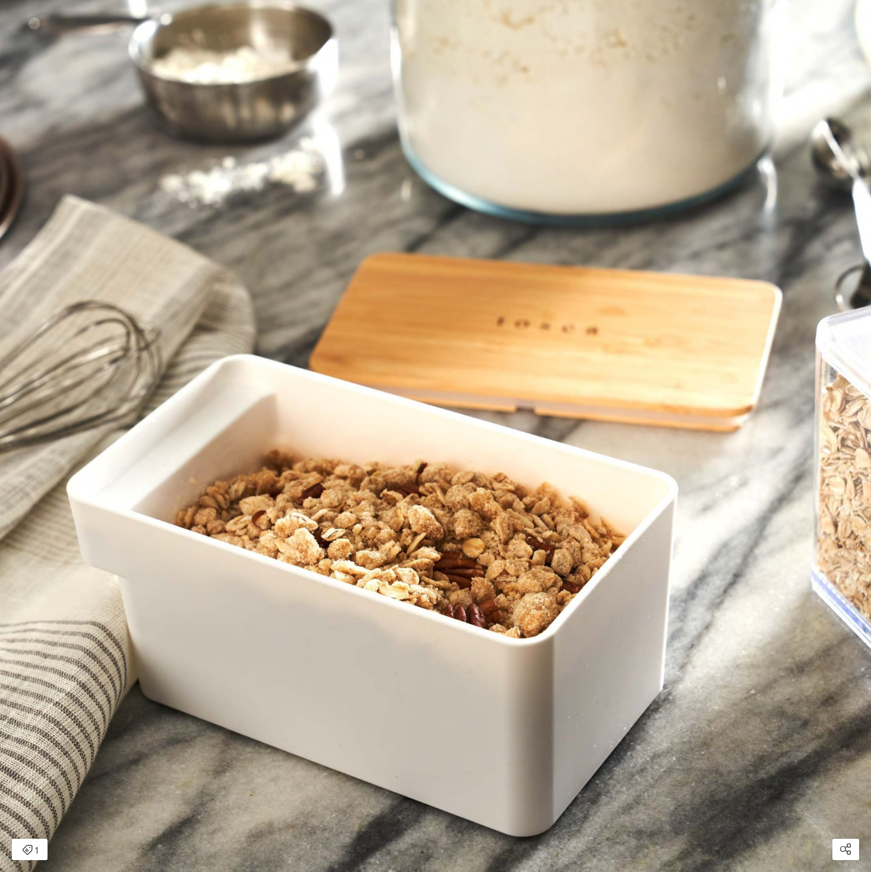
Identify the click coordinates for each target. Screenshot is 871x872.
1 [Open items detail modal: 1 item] (30, 851)
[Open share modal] (845, 849)
